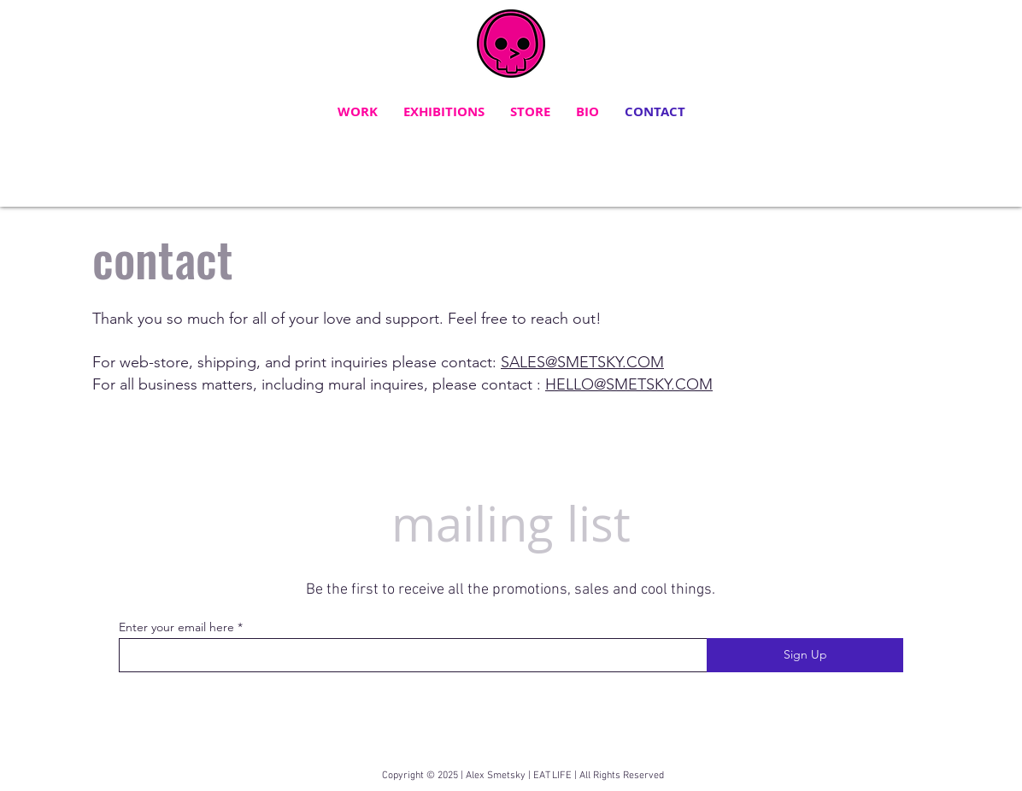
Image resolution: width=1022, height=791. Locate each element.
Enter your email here (176, 627)
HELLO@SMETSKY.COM (629, 384)
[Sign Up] (805, 655)
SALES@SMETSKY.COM (582, 362)
